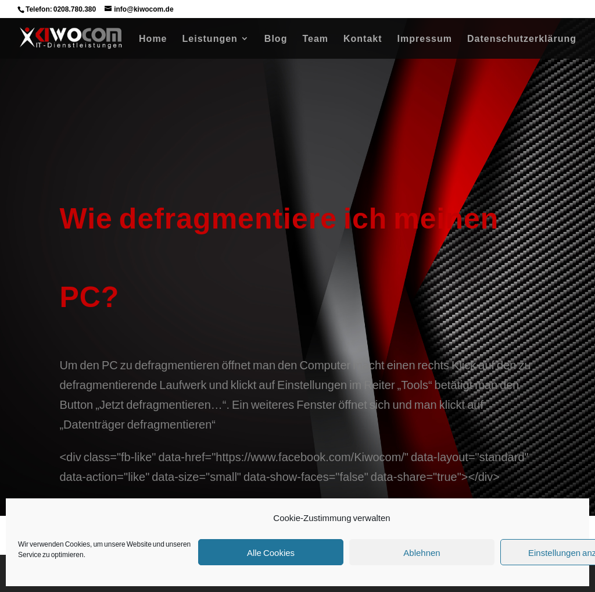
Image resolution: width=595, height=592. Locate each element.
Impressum (424, 39)
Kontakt (362, 39)
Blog (276, 39)
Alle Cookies (271, 552)
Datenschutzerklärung (521, 39)
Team (315, 39)
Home (153, 39)
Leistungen (210, 39)
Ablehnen (421, 552)
